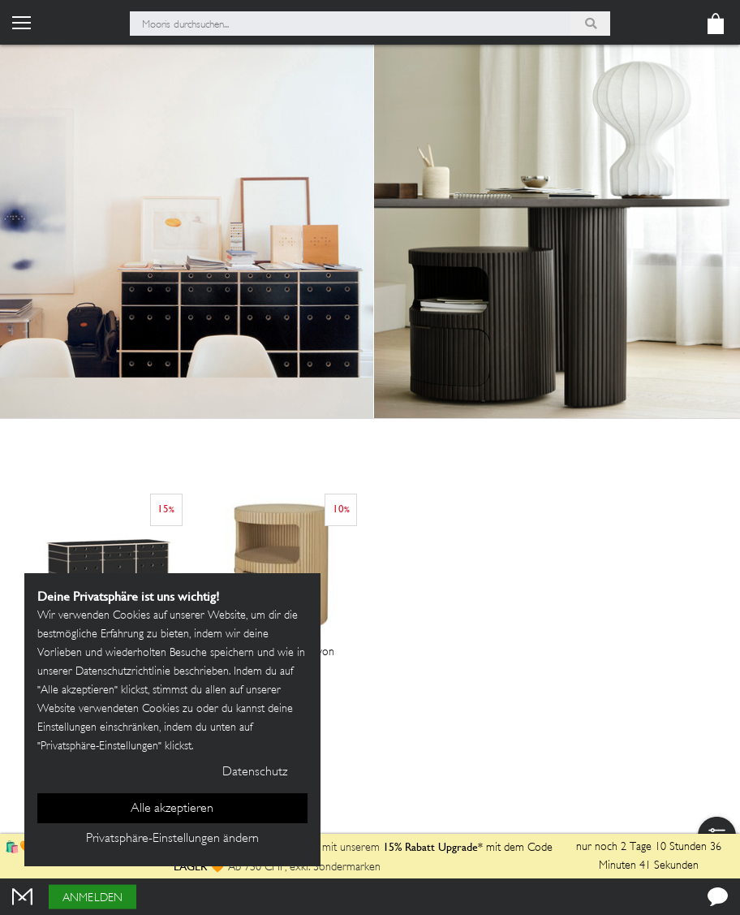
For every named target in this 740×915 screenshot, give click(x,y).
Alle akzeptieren (172, 809)
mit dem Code (468, 848)
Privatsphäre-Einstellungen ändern (172, 839)
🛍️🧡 (21, 848)
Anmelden (92, 898)
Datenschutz (254, 772)
